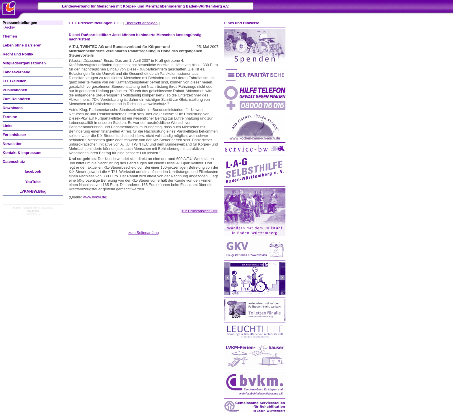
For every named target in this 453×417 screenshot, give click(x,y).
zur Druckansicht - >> (200, 211)
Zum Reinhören (16, 99)
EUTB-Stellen (14, 81)
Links (7, 126)
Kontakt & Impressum (22, 152)
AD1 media (33, 210)
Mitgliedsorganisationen (24, 63)
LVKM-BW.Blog (33, 191)
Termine (10, 117)
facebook (33, 171)
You (33, 182)
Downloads (13, 108)
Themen (10, 36)
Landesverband (16, 72)
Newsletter (12, 144)
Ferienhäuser (14, 135)
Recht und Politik (18, 54)
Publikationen (15, 90)
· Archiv (9, 27)
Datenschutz (14, 161)
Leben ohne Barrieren (22, 45)
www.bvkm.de (94, 197)
